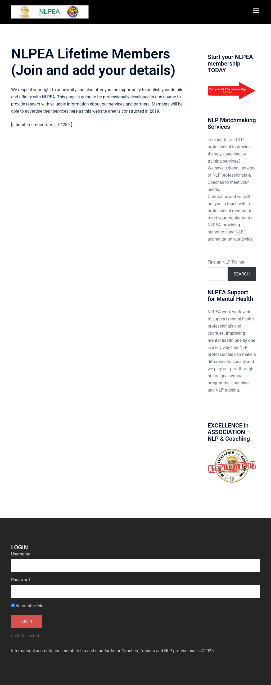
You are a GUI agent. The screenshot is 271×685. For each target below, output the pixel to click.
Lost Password (25, 635)
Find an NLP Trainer (226, 262)
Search (242, 274)
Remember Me (27, 605)
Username (20, 554)
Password (20, 579)
